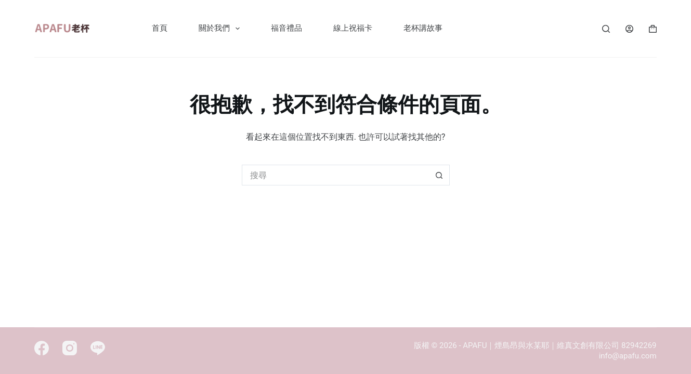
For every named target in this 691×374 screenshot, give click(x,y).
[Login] (629, 29)
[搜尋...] (335, 175)
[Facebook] (41, 348)
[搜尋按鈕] (439, 175)
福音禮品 (286, 28)
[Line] (97, 348)
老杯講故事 (422, 28)
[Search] (606, 29)
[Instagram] (69, 348)
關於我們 (221, 28)
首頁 (159, 28)
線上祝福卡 (352, 28)
